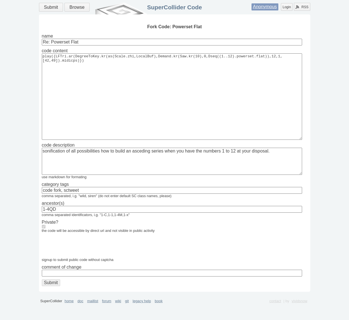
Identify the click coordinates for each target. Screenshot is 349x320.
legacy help (142, 318)
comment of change (62, 284)
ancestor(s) (53, 220)
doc (80, 318)
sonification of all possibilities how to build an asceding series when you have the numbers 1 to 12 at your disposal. (172, 178)
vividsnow (299, 318)
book (159, 318)
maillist (92, 318)
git (127, 318)
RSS (302, 7)
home (69, 318)
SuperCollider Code (174, 7)
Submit (51, 7)
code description (58, 162)
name (47, 36)
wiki (118, 318)
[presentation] (85, 263)
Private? (50, 239)
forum (106, 318)
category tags (55, 201)
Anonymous (265, 6)
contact (275, 318)
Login (287, 7)
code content (55, 50)
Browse (77, 7)
